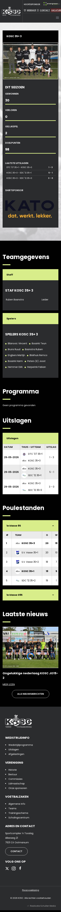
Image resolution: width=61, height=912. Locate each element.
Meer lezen (30, 684)
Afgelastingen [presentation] (16, 754)
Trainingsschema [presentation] (18, 813)
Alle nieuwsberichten (30, 694)
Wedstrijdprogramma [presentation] (20, 745)
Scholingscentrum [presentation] (18, 817)
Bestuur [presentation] (12, 774)
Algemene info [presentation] (16, 803)
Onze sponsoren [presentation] (17, 788)
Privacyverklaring (30, 890)
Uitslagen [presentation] (13, 749)
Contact (16, 851)
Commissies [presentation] (15, 779)
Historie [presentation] (12, 769)
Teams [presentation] (12, 808)
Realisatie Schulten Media (41, 906)
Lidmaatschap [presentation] (16, 783)
